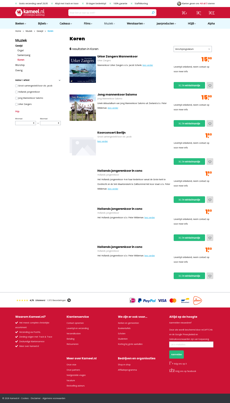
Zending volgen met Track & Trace (35, 336)
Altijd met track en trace (65, 3)
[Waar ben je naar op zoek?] (109, 12)
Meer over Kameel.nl (29, 346)
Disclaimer (36, 398)
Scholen (121, 333)
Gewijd (18, 45)
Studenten (123, 338)
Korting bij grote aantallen (130, 344)
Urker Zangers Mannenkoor (117, 56)
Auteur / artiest (38, 80)
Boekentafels (124, 328)
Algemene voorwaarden (54, 398)
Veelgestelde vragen (76, 375)
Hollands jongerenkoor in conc (119, 170)
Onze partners (73, 369)
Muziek (21, 40)
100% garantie (119, 3)
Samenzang (23, 55)
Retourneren (72, 344)
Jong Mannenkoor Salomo (30, 98)
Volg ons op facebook (182, 371)
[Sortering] (193, 49)
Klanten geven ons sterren (196, 3)
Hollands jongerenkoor (29, 91)
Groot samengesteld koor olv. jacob (35, 85)
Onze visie (71, 364)
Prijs (17, 111)
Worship (20, 65)
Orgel (20, 50)
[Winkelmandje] (212, 12)
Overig (19, 70)
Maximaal (50, 121)
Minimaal (25, 121)
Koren (20, 59)
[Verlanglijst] (199, 13)
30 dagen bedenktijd (94, 3)
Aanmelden (176, 354)
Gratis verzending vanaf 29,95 (31, 3)
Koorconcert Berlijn (111, 132)
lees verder (148, 65)
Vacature (71, 380)
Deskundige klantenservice (31, 341)
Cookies (25, 398)
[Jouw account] (184, 13)
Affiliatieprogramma (127, 369)
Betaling (70, 338)
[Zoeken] (153, 12)
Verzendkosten (74, 333)
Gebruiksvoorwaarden (179, 339)
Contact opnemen (75, 323)
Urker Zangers (25, 104)
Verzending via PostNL (30, 332)
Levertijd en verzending (78, 328)
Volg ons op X (178, 363)
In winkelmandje (189, 85)
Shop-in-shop (124, 364)
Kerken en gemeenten (128, 323)
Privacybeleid (189, 334)
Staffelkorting (139, 3)
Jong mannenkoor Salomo (117, 94)
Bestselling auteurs (76, 385)
